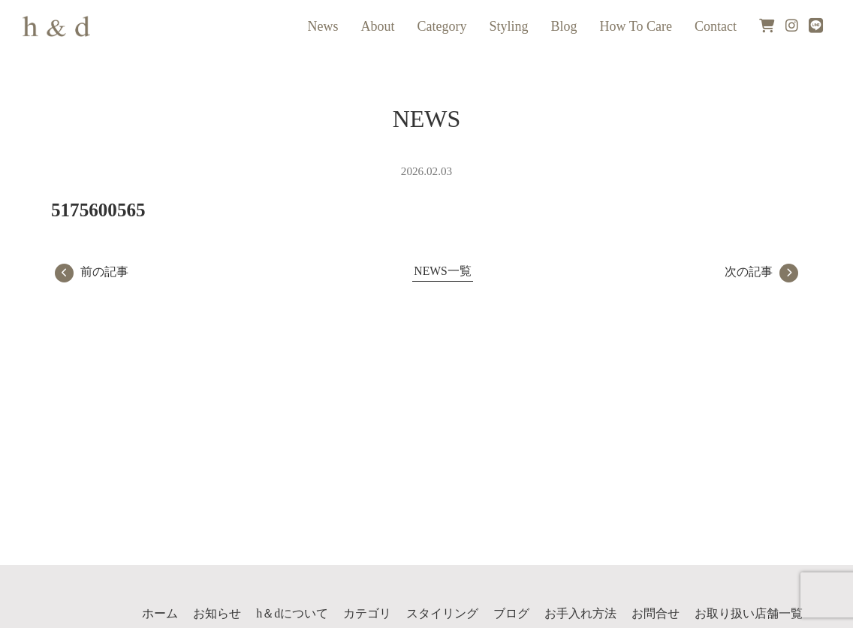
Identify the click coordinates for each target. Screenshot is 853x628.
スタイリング (442, 613)
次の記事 (761, 271)
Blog (564, 26)
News (323, 26)
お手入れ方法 (580, 613)
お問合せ (655, 613)
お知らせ (217, 613)
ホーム (160, 613)
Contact (716, 26)
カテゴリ (367, 613)
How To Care (636, 26)
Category (442, 26)
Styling (509, 26)
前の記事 (91, 271)
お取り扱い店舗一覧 (749, 613)
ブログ (511, 613)
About (378, 26)
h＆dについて (292, 613)
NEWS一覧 (442, 270)
